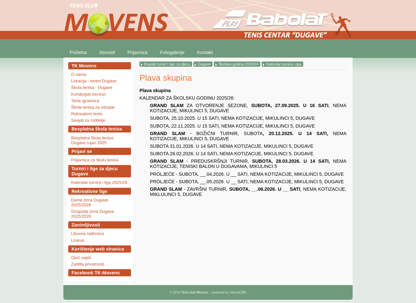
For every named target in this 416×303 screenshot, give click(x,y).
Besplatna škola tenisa (97, 128)
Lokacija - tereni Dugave (94, 80)
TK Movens (84, 65)
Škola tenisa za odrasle (93, 107)
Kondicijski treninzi (88, 94)
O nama (78, 74)
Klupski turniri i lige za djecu (167, 64)
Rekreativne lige (89, 191)
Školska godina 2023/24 (238, 64)
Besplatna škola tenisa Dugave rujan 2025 (92, 140)
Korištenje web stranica (98, 249)
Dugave (204, 64)
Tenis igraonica (85, 100)
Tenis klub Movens (194, 292)
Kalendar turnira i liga (283, 64)
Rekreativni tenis (86, 113)
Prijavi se (82, 151)
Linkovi (77, 240)
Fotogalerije (172, 52)
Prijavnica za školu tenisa (94, 160)
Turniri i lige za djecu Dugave (95, 171)
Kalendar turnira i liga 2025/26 (99, 182)
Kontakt (205, 52)
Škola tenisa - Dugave (91, 87)
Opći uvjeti (81, 257)
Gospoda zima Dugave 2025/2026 (92, 214)
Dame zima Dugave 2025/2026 (89, 202)
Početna (78, 52)
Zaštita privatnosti (87, 264)
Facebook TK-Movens (96, 272)
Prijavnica (137, 52)
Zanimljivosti (86, 224)
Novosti (107, 52)
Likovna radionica (87, 233)
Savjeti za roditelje (88, 120)
